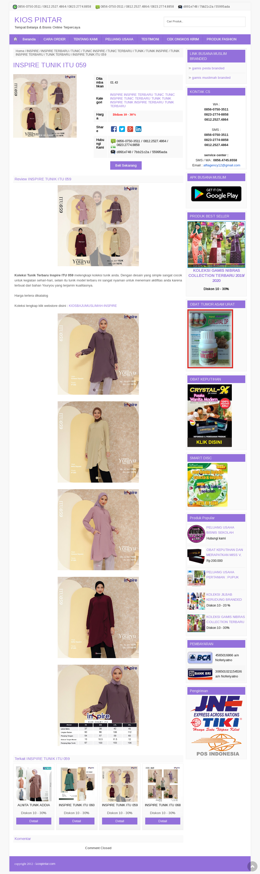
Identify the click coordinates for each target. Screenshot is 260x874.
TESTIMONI (150, 39)
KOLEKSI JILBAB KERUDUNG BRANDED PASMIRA (224, 600)
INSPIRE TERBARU (55, 51)
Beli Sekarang (126, 165)
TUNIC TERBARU (119, 51)
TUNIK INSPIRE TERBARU (144, 102)
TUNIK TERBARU (58, 54)
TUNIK (139, 51)
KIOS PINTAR (38, 19)
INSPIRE (33, 51)
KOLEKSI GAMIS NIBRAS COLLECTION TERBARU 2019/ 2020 (216, 275)
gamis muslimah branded (211, 78)
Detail (33, 821)
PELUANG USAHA (119, 39)
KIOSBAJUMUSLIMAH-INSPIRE (93, 306)
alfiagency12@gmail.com (221, 165)
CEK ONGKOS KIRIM (183, 39)
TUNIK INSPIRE (157, 51)
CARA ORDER (54, 39)
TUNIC (75, 51)
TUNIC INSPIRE (94, 51)
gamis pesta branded (208, 68)
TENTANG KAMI (85, 39)
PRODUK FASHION (221, 39)
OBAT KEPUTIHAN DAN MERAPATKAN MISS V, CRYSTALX (224, 555)
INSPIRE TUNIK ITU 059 (49, 65)
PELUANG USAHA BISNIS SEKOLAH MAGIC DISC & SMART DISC (224, 535)
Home (20, 51)
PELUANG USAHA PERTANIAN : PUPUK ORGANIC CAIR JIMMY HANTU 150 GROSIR (224, 579)
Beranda (29, 39)
